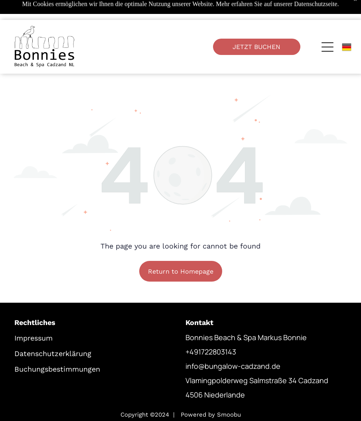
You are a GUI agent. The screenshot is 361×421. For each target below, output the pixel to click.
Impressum (33, 318)
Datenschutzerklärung (52, 333)
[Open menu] (327, 27)
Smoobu (229, 394)
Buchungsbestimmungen (57, 349)
